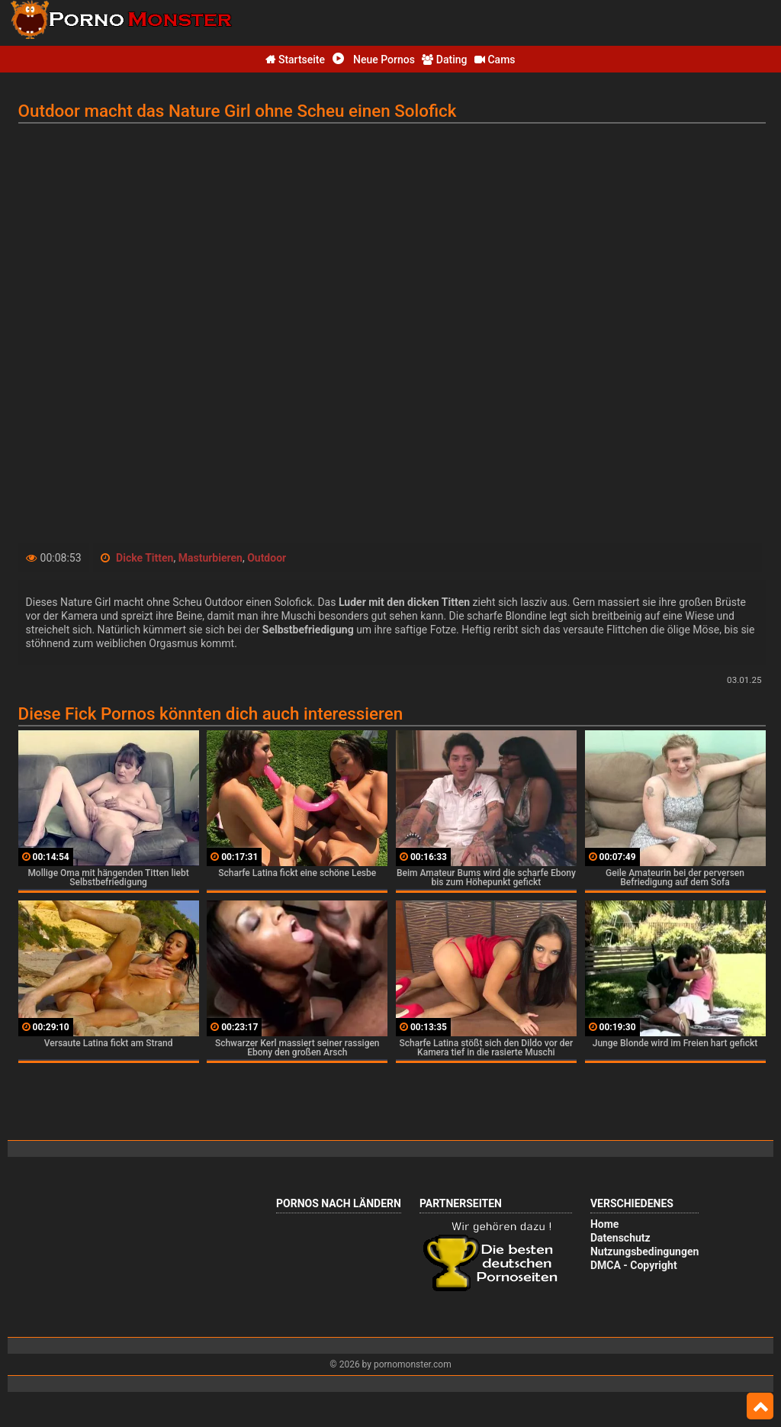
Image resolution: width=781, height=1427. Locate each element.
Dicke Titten (144, 558)
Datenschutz (620, 1238)
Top (760, 1406)
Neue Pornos (374, 59)
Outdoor (266, 558)
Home (604, 1224)
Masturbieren (210, 558)
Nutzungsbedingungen (644, 1251)
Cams (495, 59)
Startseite (295, 59)
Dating (444, 59)
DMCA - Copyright (633, 1265)
